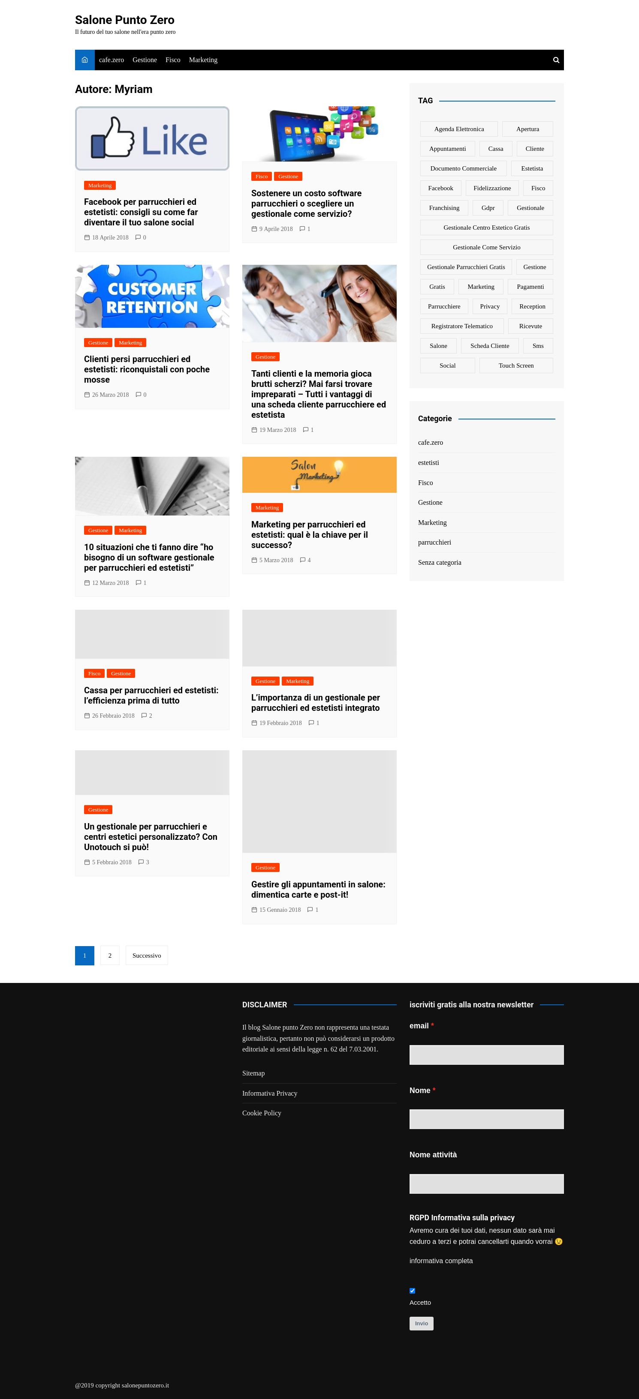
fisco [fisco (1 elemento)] (538, 188)
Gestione (145, 59)
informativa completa (441, 1260)
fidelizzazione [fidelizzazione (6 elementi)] (492, 188)
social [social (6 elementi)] (448, 365)
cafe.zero (111, 59)
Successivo (147, 955)
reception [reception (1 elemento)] (532, 306)
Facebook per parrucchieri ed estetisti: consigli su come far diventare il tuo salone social (141, 212)
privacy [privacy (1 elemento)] (490, 306)
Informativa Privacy (269, 1093)
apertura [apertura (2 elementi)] (527, 129)
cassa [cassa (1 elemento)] (495, 148)
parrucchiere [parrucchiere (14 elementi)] (444, 306)
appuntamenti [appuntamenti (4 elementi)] (447, 148)
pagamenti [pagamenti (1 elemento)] (530, 286)
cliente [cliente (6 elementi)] (535, 148)
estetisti (428, 462)
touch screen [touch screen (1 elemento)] (516, 365)
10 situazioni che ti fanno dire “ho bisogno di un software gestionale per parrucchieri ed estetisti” (149, 557)
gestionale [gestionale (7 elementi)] (530, 207)
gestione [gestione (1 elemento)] (534, 267)
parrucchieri (434, 542)
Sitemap (253, 1073)
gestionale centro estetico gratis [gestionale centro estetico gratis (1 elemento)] (486, 227)
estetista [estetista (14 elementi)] (532, 168)
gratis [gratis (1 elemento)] (437, 286)
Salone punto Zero (287, 1027)
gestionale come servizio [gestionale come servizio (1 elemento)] (486, 247)
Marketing (203, 59)
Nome (420, 1090)
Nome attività (433, 1154)
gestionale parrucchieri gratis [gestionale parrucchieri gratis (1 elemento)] (466, 267)
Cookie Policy (261, 1113)
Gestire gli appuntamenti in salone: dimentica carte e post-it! (318, 889)
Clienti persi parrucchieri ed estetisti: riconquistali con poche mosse (147, 369)
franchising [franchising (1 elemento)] (444, 207)
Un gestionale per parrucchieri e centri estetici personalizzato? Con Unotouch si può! (150, 836)
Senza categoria (439, 562)
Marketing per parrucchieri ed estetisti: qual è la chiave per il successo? (309, 534)
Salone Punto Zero (125, 20)
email (419, 1026)
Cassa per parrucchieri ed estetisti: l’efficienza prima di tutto (151, 695)
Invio (421, 1323)
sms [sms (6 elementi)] (538, 345)
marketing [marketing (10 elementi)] (480, 286)
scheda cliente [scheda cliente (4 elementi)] (489, 345)
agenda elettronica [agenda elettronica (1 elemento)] (459, 129)
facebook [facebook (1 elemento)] (440, 188)
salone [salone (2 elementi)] (438, 345)
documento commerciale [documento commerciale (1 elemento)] (464, 168)
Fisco (173, 59)
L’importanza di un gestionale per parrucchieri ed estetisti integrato (315, 702)
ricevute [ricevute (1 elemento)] (530, 326)
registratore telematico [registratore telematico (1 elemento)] (462, 326)
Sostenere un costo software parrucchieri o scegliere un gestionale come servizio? (306, 203)
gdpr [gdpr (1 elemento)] (488, 207)
